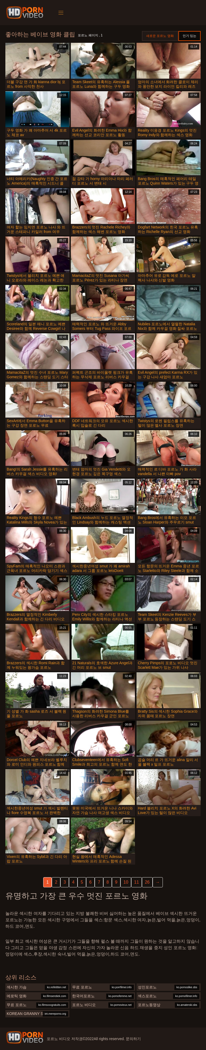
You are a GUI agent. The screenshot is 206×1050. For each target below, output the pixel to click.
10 (125, 882)
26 (147, 882)
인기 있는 (189, 36)
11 (136, 882)
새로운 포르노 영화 (160, 36)
